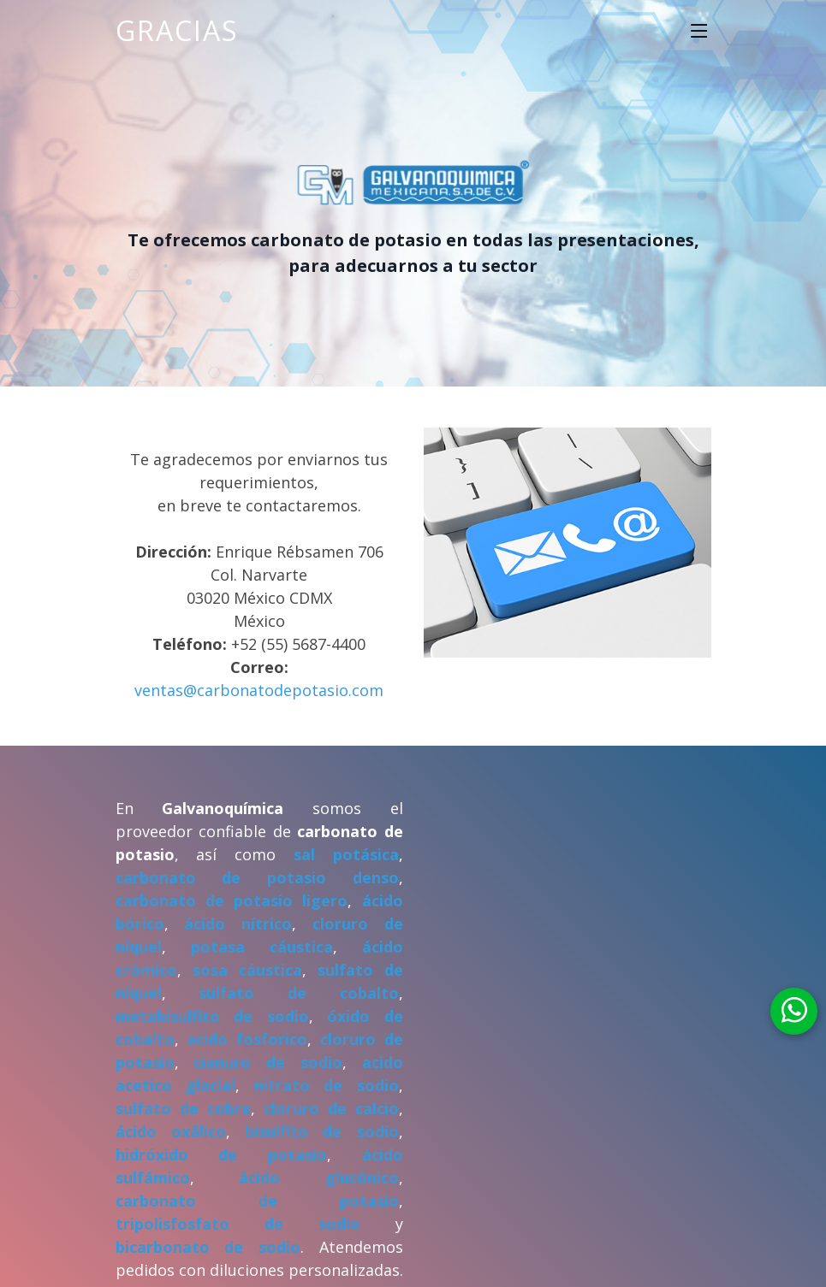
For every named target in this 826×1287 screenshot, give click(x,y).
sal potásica (346, 854)
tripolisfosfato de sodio (238, 1223)
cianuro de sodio (267, 1062)
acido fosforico (247, 1039)
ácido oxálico (171, 1131)
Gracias (177, 30)
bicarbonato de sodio (208, 1247)
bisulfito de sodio (322, 1131)
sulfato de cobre (183, 1108)
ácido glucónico (319, 1177)
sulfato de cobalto (298, 993)
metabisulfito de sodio (212, 1016)
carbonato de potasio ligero (232, 900)
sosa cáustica (247, 969)
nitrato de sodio (326, 1085)
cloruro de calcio (331, 1108)
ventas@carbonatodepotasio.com (258, 690)
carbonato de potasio (257, 1200)
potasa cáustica (262, 946)
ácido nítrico (238, 923)
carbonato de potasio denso (257, 877)
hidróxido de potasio (221, 1154)
